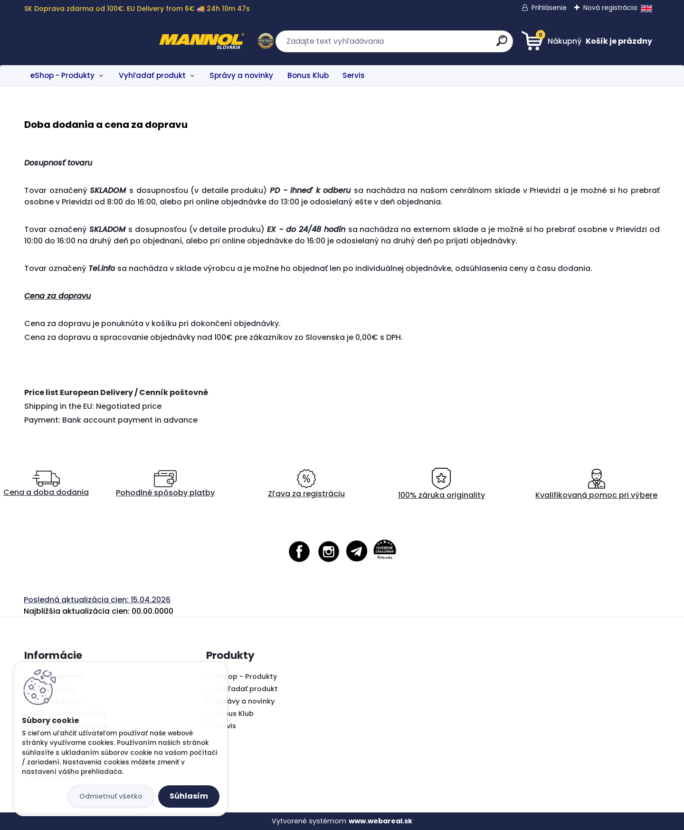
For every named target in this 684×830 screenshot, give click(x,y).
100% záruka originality (441, 484)
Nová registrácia (610, 7)
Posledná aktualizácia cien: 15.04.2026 (97, 599)
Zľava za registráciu (306, 484)
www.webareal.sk (380, 821)
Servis (353, 75)
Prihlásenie (549, 7)
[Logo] (82, 41)
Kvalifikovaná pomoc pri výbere (596, 484)
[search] (434, 44)
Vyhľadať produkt (152, 75)
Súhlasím (189, 796)
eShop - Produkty (62, 75)
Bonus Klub (308, 75)
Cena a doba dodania (46, 484)
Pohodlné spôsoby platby (165, 484)
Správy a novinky (241, 75)
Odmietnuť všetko (110, 796)
